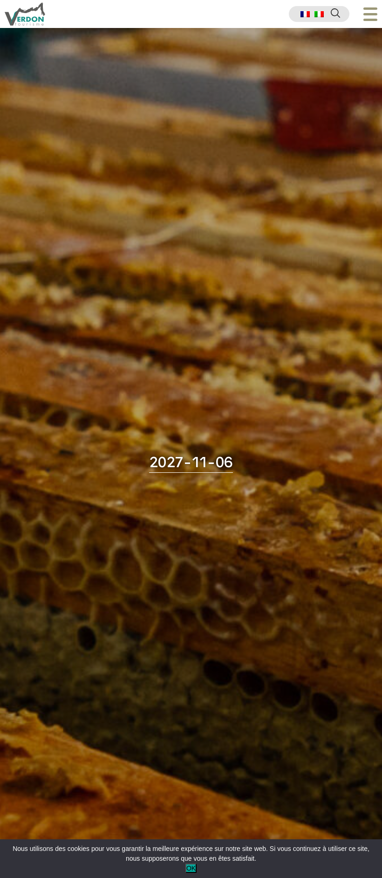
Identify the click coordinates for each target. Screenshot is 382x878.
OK (191, 868)
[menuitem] (305, 14)
